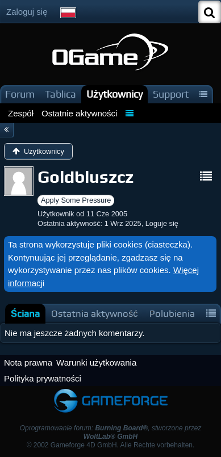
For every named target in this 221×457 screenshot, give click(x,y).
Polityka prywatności (42, 378)
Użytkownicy (114, 94)
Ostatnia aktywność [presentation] (94, 313)
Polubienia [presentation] (172, 313)
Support (171, 94)
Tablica (60, 94)
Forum (20, 94)
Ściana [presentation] (25, 313)
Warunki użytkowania (96, 362)
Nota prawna (28, 362)
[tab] (25, 314)
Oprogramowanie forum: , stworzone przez (111, 432)
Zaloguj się (27, 11)
